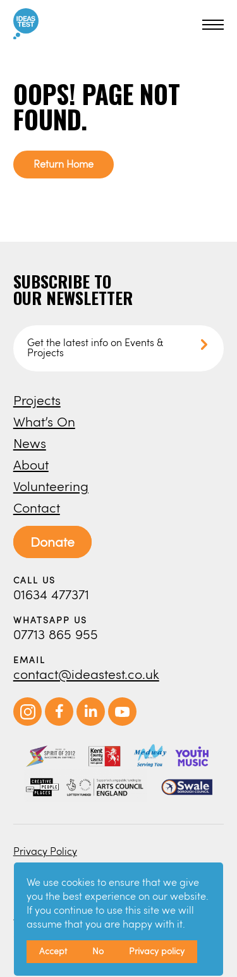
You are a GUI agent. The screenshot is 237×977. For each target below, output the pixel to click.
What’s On (44, 421)
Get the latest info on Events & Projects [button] (95, 347)
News (29, 442)
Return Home (63, 163)
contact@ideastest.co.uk (86, 673)
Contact (36, 507)
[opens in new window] (27, 722)
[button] (211, 25)
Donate (52, 541)
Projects (37, 399)
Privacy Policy (45, 850)
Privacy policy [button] (157, 951)
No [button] (98, 951)
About (31, 464)
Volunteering (50, 485)
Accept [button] (53, 951)
